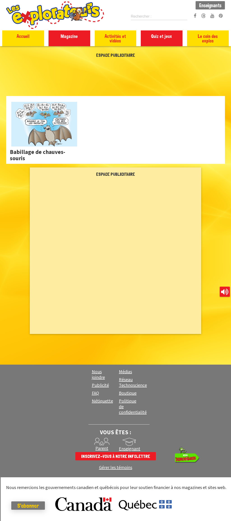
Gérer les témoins (115, 468)
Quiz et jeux (161, 36)
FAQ (95, 393)
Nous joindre (98, 375)
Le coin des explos (208, 38)
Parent (101, 448)
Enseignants (210, 5)
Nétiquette (102, 401)
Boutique (127, 393)
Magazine (69, 36)
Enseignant (129, 449)
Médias (125, 372)
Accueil (23, 36)
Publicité (100, 385)
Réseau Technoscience (133, 382)
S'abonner (28, 505)
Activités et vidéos (115, 38)
